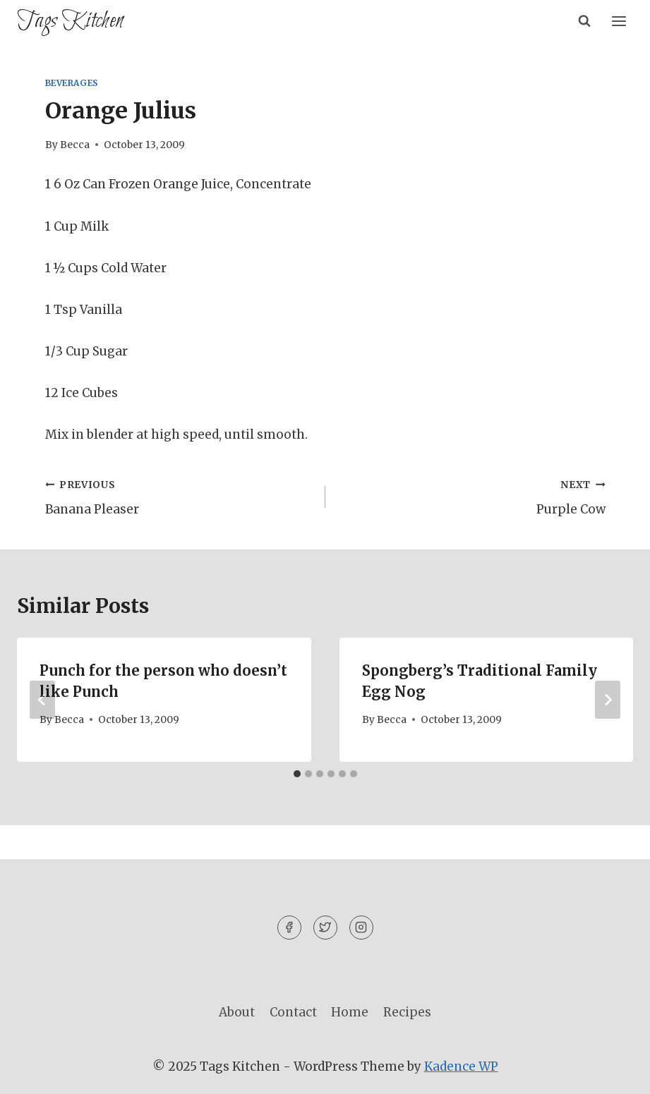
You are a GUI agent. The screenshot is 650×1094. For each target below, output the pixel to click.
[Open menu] (618, 20)
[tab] (297, 773)
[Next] (607, 700)
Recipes (407, 1012)
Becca (75, 145)
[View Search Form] (584, 21)
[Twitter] (325, 928)
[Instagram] (361, 928)
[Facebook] (289, 928)
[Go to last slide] (42, 700)
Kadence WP (461, 1066)
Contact (293, 1012)
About (237, 1012)
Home (349, 1012)
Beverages (72, 83)
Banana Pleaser (179, 496)
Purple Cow (471, 496)
